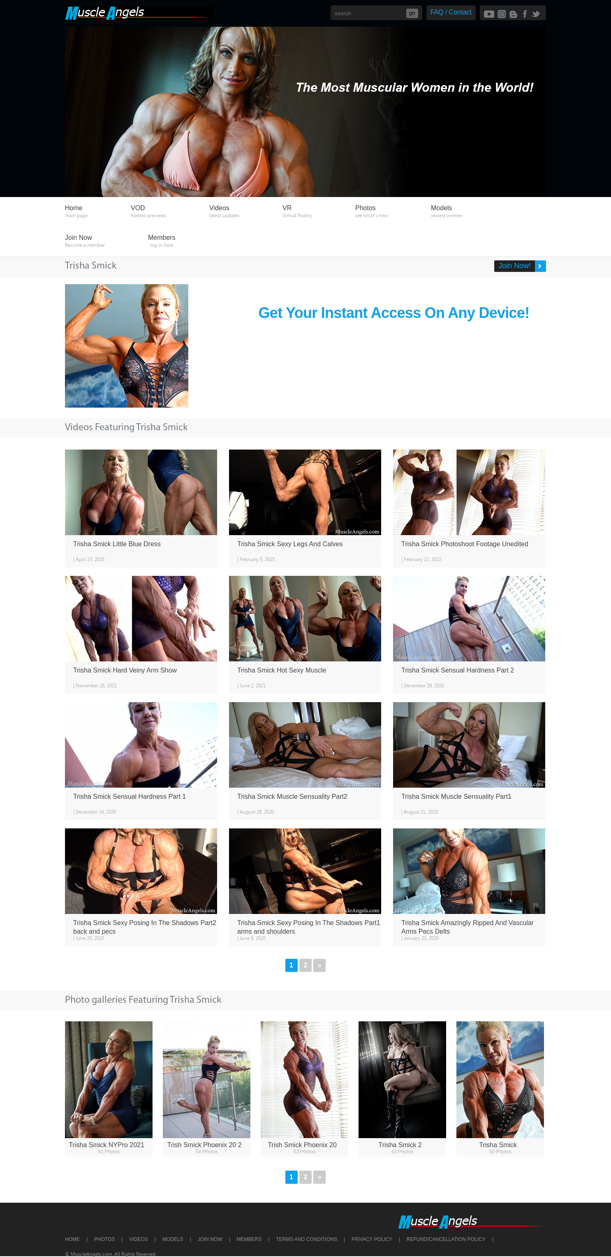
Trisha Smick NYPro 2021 (106, 1144)
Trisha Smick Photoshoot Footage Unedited (464, 543)
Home (72, 1239)
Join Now (210, 1239)
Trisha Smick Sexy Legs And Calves (290, 543)
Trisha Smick (498, 1144)
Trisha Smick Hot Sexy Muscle (281, 670)
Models (172, 1239)
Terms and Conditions (306, 1239)
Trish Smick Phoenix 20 (302, 1144)
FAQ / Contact (451, 12)
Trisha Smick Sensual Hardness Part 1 (129, 796)
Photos (104, 1239)
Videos (138, 1239)
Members (249, 1239)
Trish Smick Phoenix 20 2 (204, 1144)
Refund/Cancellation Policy (446, 1239)
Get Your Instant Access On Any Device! (394, 312)
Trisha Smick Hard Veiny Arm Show (125, 670)
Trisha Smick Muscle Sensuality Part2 (292, 796)
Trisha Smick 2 (400, 1144)
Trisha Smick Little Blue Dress (117, 543)
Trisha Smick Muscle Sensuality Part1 (456, 796)
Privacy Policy (372, 1239)
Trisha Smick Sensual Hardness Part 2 (457, 670)
